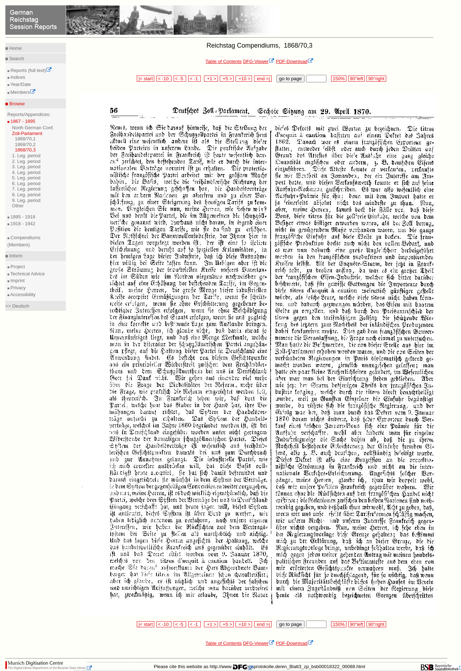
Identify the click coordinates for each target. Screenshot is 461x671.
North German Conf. (33, 127)
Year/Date (20, 84)
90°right (376, 78)
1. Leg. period (26, 155)
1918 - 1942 (22, 223)
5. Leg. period (26, 177)
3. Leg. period (26, 166)
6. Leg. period (26, 183)
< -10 (164, 78)
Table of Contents (223, 61)
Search (16, 58)
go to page (290, 78)
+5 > (226, 78)
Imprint (17, 280)
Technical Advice (27, 273)
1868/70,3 (25, 150)
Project (17, 266)
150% (338, 78)
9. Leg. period (26, 200)
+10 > (244, 78)
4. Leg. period (26, 172)
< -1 (195, 78)
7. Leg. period (26, 189)
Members (22, 92)
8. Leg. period (26, 194)
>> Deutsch (17, 306)
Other (18, 205)
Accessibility (22, 294)
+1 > (211, 78)
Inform (15, 256)
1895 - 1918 (22, 216)
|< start (145, 78)
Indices (17, 77)
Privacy (17, 287)
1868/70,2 (25, 144)
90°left (356, 78)
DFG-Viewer (259, 61)
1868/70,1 (25, 138)
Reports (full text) (30, 70)
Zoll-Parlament (27, 133)
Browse (16, 103)
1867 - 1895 (22, 121)
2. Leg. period (26, 161)
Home (14, 48)
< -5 (180, 78)
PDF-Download (295, 61)
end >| (262, 78)
